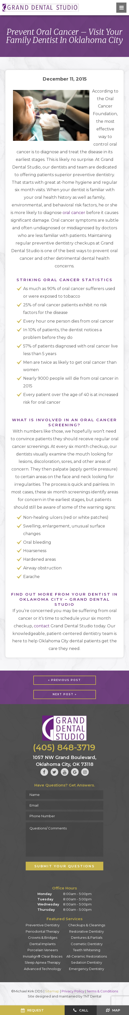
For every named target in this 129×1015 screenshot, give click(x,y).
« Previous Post (64, 680)
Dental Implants (42, 944)
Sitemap (52, 991)
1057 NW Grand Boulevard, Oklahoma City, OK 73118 (64, 761)
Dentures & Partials (86, 937)
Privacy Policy (73, 991)
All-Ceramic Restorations (86, 956)
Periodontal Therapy (42, 931)
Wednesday (48, 904)
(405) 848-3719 (64, 747)
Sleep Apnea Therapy (42, 962)
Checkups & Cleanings (86, 925)
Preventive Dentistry (43, 925)
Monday (44, 894)
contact (42, 626)
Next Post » (65, 694)
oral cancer (74, 212)
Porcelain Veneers (42, 950)
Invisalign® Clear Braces (42, 956)
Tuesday (45, 899)
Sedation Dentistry (86, 962)
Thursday (46, 909)
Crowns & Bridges (42, 937)
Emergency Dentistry (86, 969)
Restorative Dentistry (86, 931)
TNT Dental (92, 996)
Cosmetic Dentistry (87, 944)
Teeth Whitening (86, 950)
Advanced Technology (42, 969)
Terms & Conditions (102, 991)
